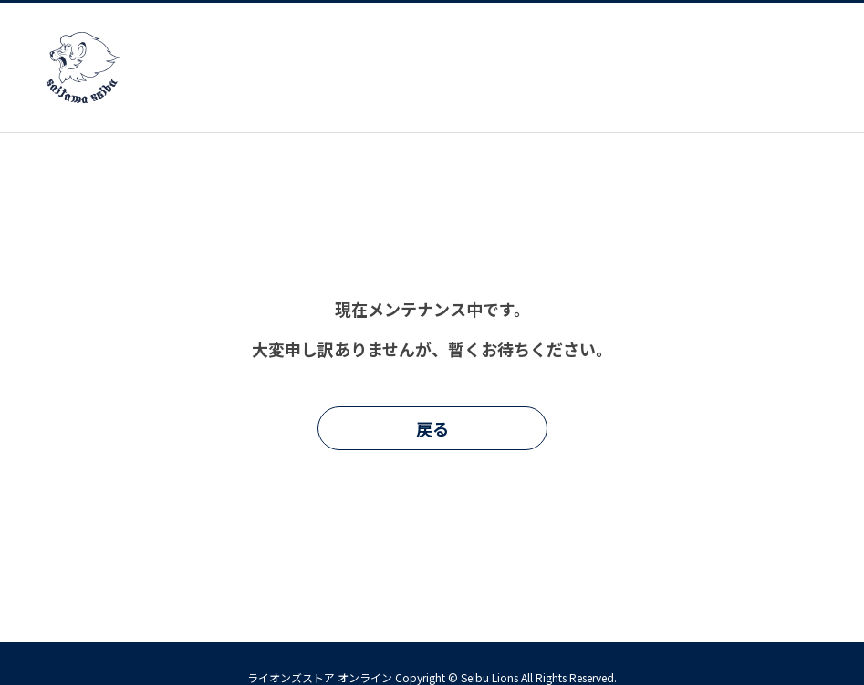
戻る (432, 428)
